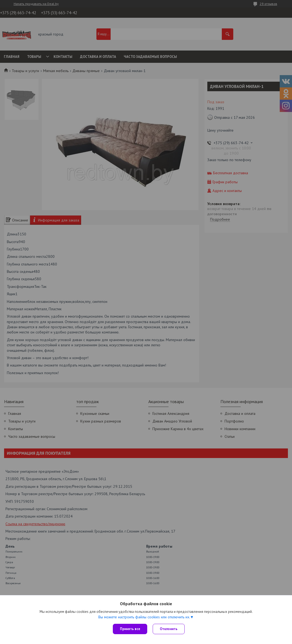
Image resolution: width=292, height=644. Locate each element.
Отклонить (169, 629)
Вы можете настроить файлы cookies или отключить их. (144, 617)
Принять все (130, 629)
